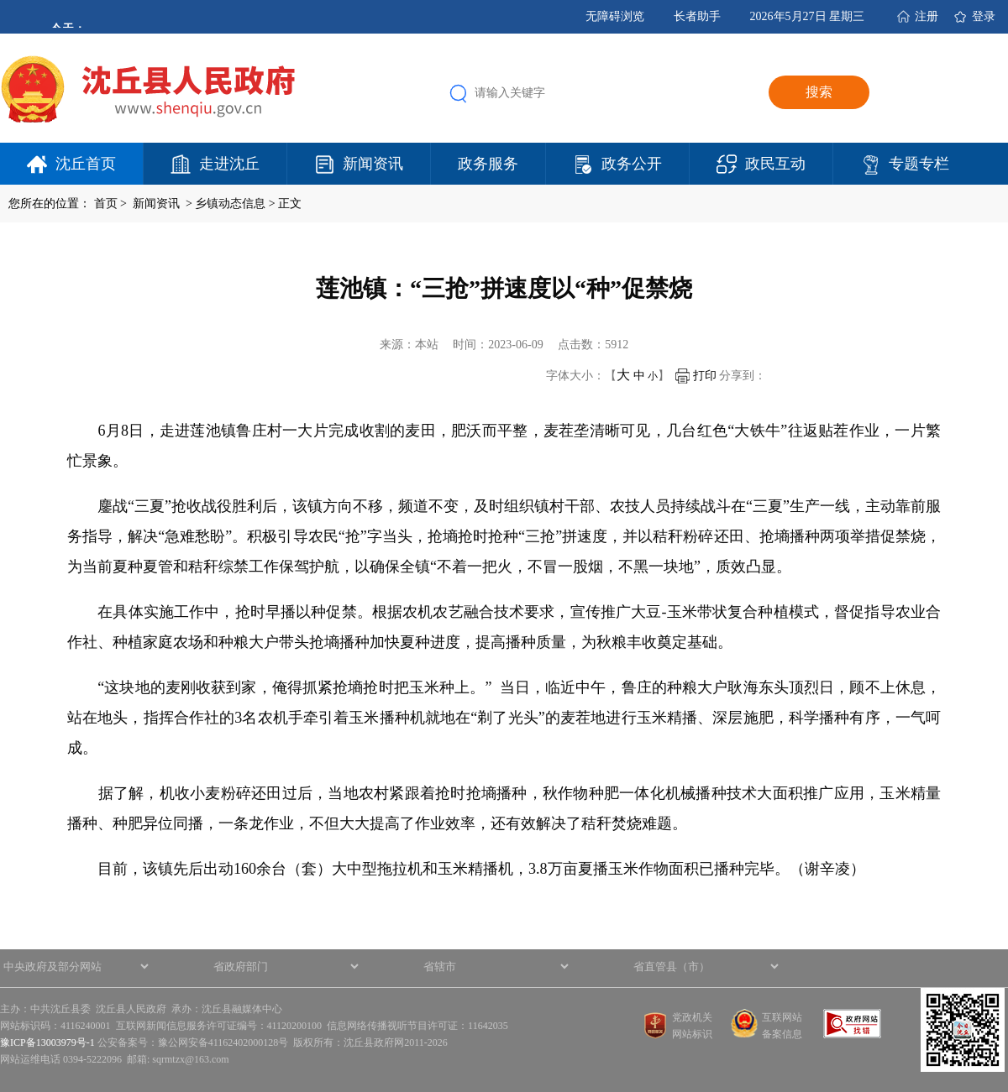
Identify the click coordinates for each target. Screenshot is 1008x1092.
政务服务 (488, 163)
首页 (106, 203)
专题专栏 (919, 163)
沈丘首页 (85, 163)
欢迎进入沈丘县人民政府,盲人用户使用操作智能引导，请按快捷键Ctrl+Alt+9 (0, 0)
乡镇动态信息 (230, 203)
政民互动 (775, 163)
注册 (926, 16)
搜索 (819, 92)
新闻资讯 (373, 163)
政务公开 (631, 163)
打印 (696, 375)
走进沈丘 (229, 163)
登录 (983, 16)
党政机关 (692, 1017)
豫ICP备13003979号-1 (47, 1042)
